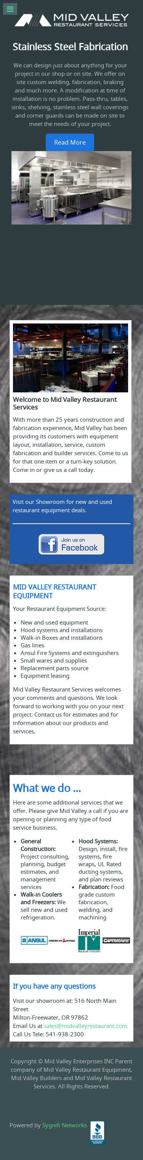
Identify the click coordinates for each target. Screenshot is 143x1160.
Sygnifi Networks (64, 1125)
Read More (70, 142)
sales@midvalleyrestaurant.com (85, 1025)
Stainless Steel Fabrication (70, 46)
